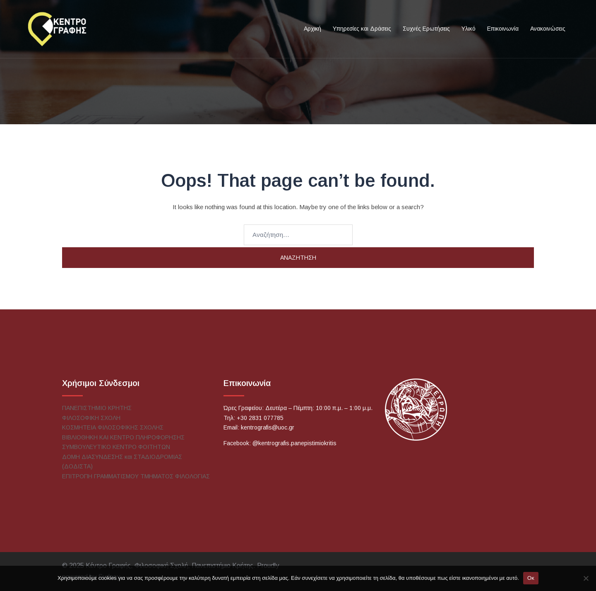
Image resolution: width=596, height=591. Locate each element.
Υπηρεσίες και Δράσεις (362, 28)
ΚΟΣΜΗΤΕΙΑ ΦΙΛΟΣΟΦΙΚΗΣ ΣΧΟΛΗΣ (112, 427)
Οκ (530, 578)
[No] (586, 578)
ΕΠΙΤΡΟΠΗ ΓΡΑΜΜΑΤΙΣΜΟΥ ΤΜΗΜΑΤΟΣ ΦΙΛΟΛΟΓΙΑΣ (136, 476)
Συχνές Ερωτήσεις (426, 28)
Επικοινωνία (503, 28)
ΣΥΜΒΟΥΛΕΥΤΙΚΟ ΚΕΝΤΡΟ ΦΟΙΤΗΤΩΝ (116, 447)
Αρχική (312, 28)
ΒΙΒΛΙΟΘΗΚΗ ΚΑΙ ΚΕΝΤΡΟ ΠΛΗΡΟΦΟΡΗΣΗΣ (123, 437)
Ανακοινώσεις (547, 28)
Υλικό (468, 28)
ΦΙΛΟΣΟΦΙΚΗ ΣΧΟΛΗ (91, 418)
